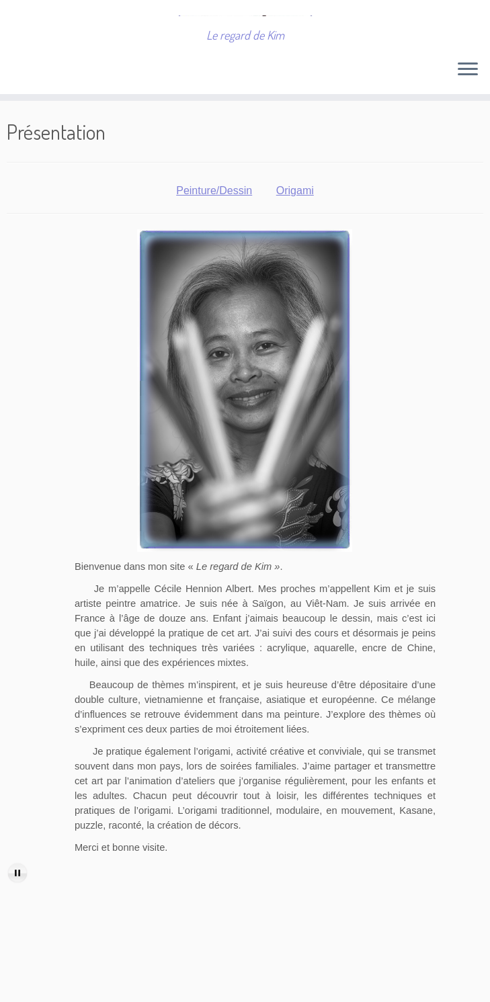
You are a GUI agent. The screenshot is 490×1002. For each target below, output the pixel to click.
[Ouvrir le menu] (468, 116)
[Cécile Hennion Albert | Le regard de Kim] (245, 37)
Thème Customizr (359, 985)
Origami (295, 236)
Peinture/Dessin (214, 236)
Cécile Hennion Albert (164, 985)
